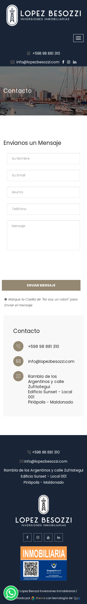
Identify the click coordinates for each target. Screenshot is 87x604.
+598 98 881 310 (43, 53)
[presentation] (39, 265)
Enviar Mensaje (41, 285)
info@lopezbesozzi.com (35, 62)
